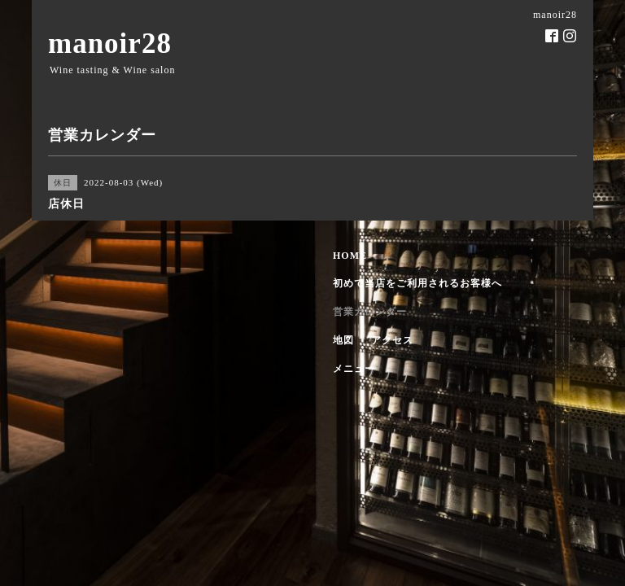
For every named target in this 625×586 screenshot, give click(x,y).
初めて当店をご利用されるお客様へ (417, 283)
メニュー (354, 368)
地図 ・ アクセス (373, 340)
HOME (350, 255)
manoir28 (110, 43)
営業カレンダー (370, 311)
